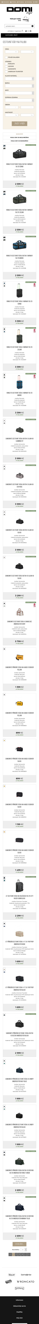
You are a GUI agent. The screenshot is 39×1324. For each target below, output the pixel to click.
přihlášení (11, 31)
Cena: (7, 49)
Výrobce (8, 61)
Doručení (5, 2)
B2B (35, 2)
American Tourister (15, 71)
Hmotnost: (9, 112)
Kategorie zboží (11, 35)
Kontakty (28, 2)
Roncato (11, 64)
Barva (7, 83)
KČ (26, 31)
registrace (18, 31)
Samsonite (12, 69)
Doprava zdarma (11, 97)
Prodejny (20, 2)
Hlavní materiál (11, 76)
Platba (13, 2)
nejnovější (19, 134)
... (25, 1254)
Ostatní (11, 66)
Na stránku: (16, 1249)
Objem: (7, 104)
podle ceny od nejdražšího (19, 141)
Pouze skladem (14, 57)
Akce (7, 90)
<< (10, 1254)
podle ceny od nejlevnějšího (19, 137)
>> (29, 1254)
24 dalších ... (19, 1244)
